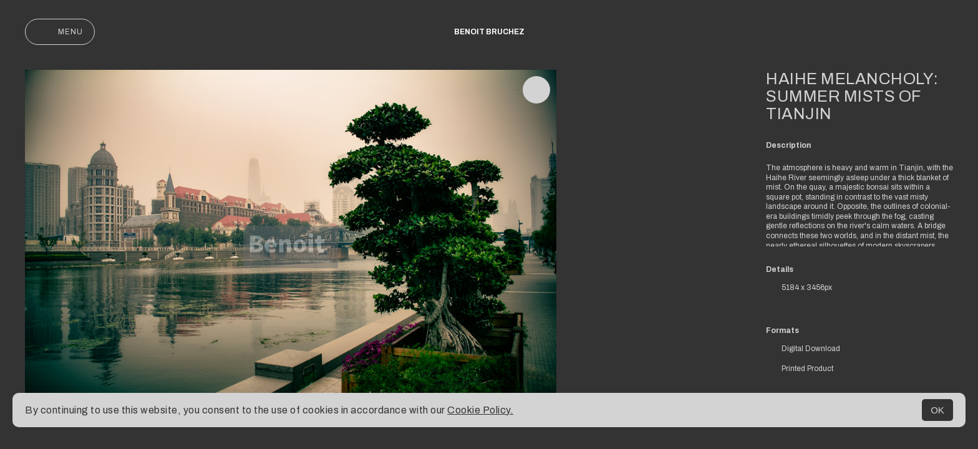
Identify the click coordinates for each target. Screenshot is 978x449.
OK (937, 410)
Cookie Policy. (480, 410)
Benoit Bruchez (489, 31)
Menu (60, 31)
